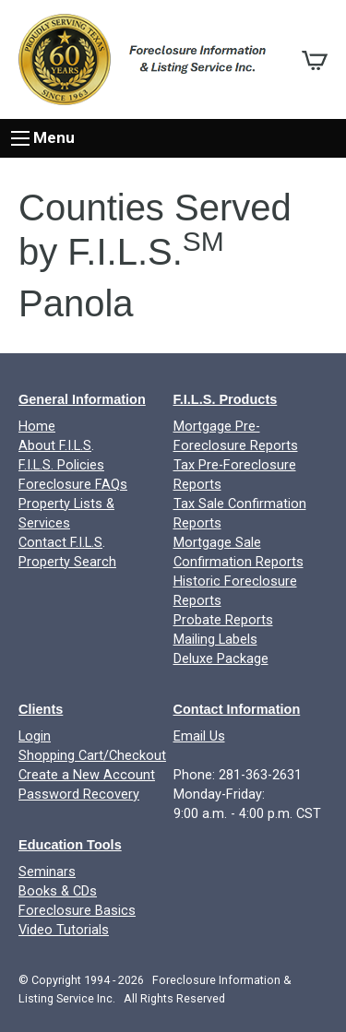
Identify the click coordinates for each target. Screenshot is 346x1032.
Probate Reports (223, 620)
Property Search (67, 562)
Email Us (199, 736)
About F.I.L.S (54, 446)
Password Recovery (78, 794)
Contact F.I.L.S (60, 543)
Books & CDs (57, 891)
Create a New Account (86, 775)
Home (36, 426)
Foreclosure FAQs (72, 484)
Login (34, 736)
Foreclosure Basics (77, 911)
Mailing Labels (215, 639)
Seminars (47, 872)
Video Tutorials (63, 930)
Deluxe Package (220, 659)
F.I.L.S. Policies (61, 465)
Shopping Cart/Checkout (92, 756)
